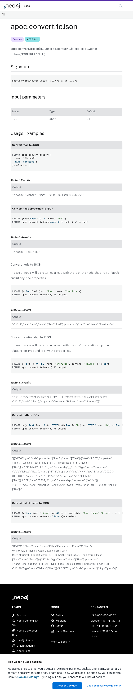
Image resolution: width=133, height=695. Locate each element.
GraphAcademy (26, 645)
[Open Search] (121, 6)
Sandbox (22, 615)
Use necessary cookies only (104, 685)
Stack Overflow (65, 631)
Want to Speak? (60, 641)
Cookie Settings (28, 677)
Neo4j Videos (25, 640)
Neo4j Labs (23, 650)
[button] (121, 6)
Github (59, 625)
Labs (27, 5)
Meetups (61, 620)
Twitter (60, 615)
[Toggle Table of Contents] (3, 15)
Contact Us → (101, 607)
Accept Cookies (67, 685)
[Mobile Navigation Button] (129, 6)
